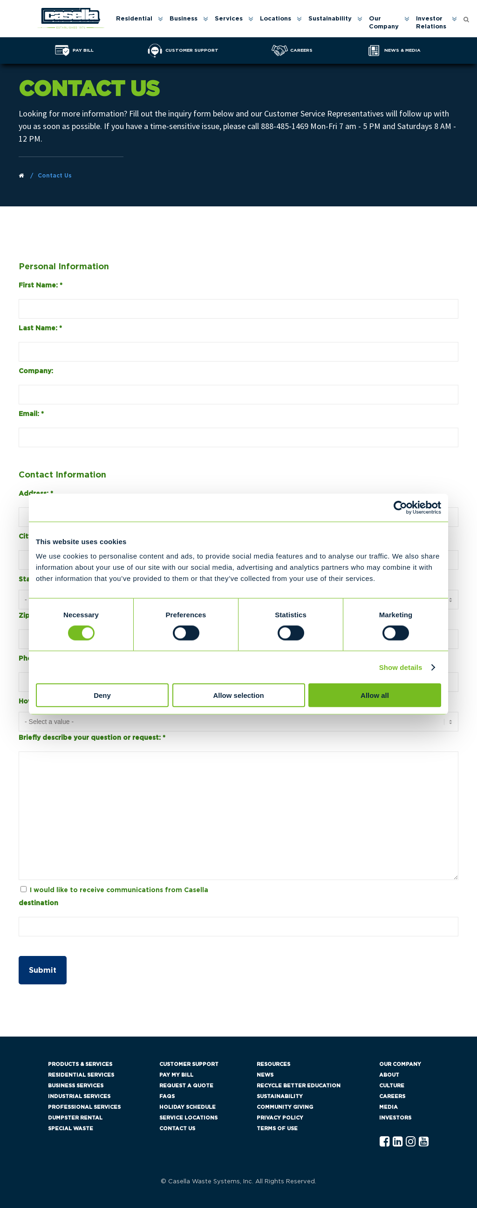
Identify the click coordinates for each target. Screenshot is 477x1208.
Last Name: (40, 328)
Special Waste (70, 1128)
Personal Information (64, 267)
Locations (275, 19)
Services (229, 19)
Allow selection (238, 695)
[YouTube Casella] (424, 1142)
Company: (36, 371)
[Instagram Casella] (411, 1142)
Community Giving (285, 1107)
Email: (31, 414)
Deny (102, 695)
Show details (400, 667)
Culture (391, 1085)
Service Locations (188, 1117)
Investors (395, 1117)
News (265, 1075)
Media (388, 1107)
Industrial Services (79, 1096)
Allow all (375, 695)
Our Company (384, 23)
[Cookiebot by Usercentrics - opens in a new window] (400, 507)
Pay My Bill (176, 1075)
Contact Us (177, 1128)
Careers (392, 1096)
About (389, 1075)
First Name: (40, 285)
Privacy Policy (280, 1117)
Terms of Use (277, 1128)
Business (184, 19)
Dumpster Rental (75, 1117)
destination (38, 903)
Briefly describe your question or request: (92, 738)
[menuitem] (139, 23)
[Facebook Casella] (384, 1142)
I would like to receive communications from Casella (119, 890)
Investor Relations (431, 23)
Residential (134, 19)
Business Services (75, 1085)
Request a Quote (186, 1085)
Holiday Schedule (187, 1107)
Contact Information (62, 475)
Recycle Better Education (299, 1085)
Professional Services (84, 1107)
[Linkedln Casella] (397, 1142)
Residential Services (81, 1075)
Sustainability (330, 19)
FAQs (167, 1096)
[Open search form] (466, 19)
